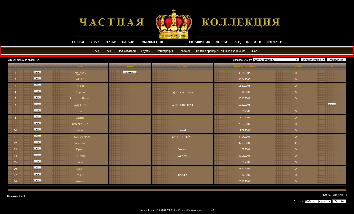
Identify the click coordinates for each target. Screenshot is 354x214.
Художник (80, 105)
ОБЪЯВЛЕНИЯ (152, 42)
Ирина (80, 149)
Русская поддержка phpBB (201, 210)
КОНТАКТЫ (276, 42)
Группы (146, 51)
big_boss (80, 73)
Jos (80, 111)
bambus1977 (80, 124)
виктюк (80, 181)
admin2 (80, 79)
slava (80, 130)
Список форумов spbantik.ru (24, 60)
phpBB (154, 210)
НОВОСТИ (253, 42)
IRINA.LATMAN (80, 136)
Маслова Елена (80, 98)
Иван (80, 168)
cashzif (80, 117)
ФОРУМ (221, 42)
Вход (254, 51)
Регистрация (165, 51)
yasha (80, 85)
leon (80, 162)
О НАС (94, 42)
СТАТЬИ (110, 42)
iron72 (80, 175)
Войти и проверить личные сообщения (220, 51)
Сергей (80, 92)
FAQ (96, 51)
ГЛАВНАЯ (76, 42)
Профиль (184, 51)
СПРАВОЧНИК (199, 42)
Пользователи (127, 51)
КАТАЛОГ (129, 42)
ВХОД (237, 42)
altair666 (80, 156)
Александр (80, 143)
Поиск (108, 51)
